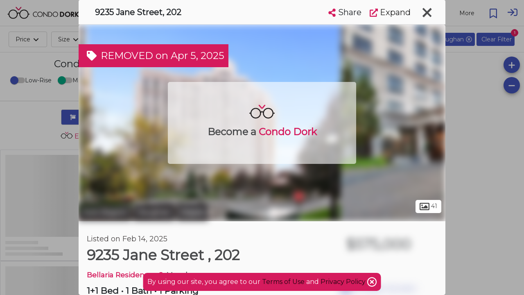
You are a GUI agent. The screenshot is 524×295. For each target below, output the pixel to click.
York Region (105, 212)
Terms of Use (283, 282)
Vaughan (154, 212)
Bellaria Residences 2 (125, 274)
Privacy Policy (344, 282)
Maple (192, 212)
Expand (390, 12)
